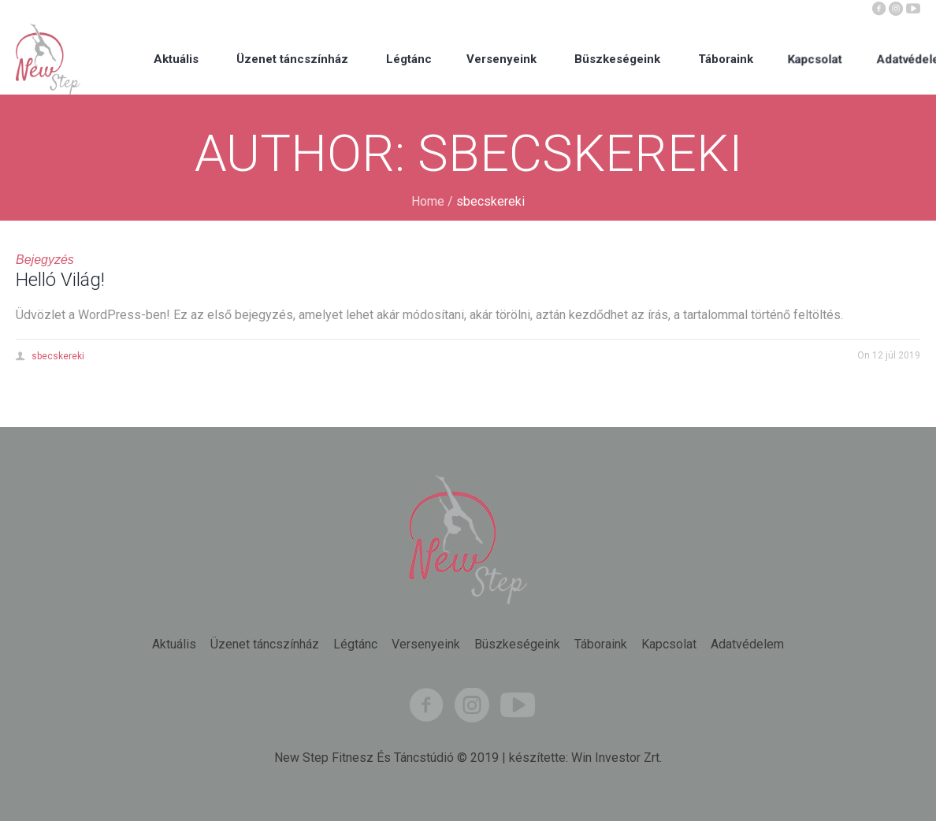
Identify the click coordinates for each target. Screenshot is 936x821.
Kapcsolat (668, 644)
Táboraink (600, 644)
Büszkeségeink (517, 644)
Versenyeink (426, 644)
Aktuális (174, 644)
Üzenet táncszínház (264, 644)
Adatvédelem (747, 644)
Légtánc (355, 644)
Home (427, 201)
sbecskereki (58, 356)
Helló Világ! (60, 280)
